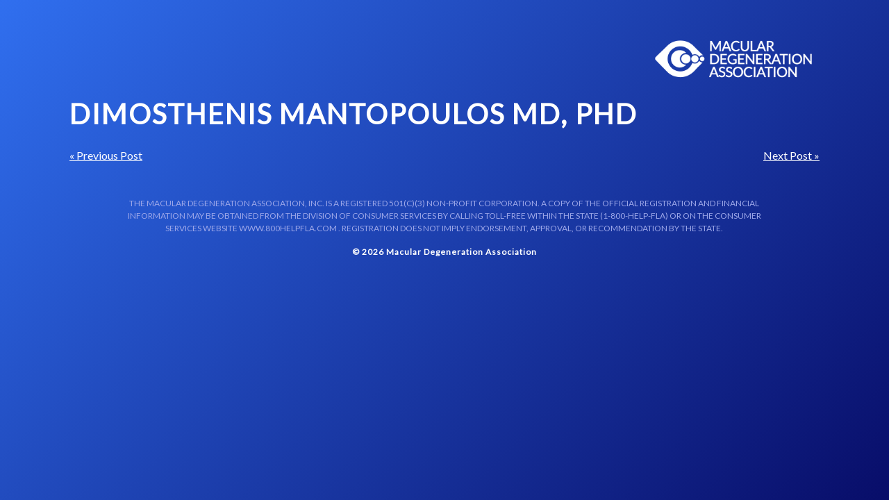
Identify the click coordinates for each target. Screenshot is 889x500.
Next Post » (791, 155)
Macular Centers (734, 59)
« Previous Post (105, 155)
